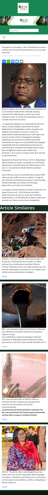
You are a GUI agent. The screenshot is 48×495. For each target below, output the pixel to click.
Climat (26, 56)
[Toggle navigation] (4, 37)
